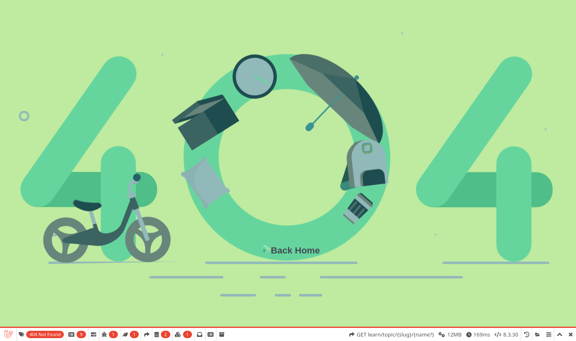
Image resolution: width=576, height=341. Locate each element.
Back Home (295, 250)
